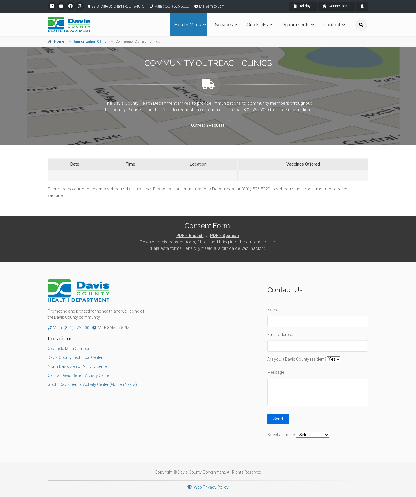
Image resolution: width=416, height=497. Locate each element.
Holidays (303, 6)
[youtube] (61, 6)
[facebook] (70, 6)
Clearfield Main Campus (69, 348)
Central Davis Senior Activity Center (79, 375)
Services (224, 24)
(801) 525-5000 (78, 327)
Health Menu (187, 24)
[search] (361, 25)
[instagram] (79, 6)
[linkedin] (52, 6)
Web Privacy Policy (208, 487)
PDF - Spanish (224, 235)
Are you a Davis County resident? (296, 359)
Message (275, 372)
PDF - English (190, 235)
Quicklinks (257, 24)
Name (272, 310)
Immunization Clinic (90, 41)
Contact (332, 24)
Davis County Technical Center (75, 357)
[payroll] (362, 6)
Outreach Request (207, 125)
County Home (336, 6)
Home (59, 41)
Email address (280, 334)
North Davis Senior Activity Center (78, 366)
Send (278, 419)
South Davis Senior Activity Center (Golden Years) (92, 384)
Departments (295, 24)
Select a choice (281, 434)
